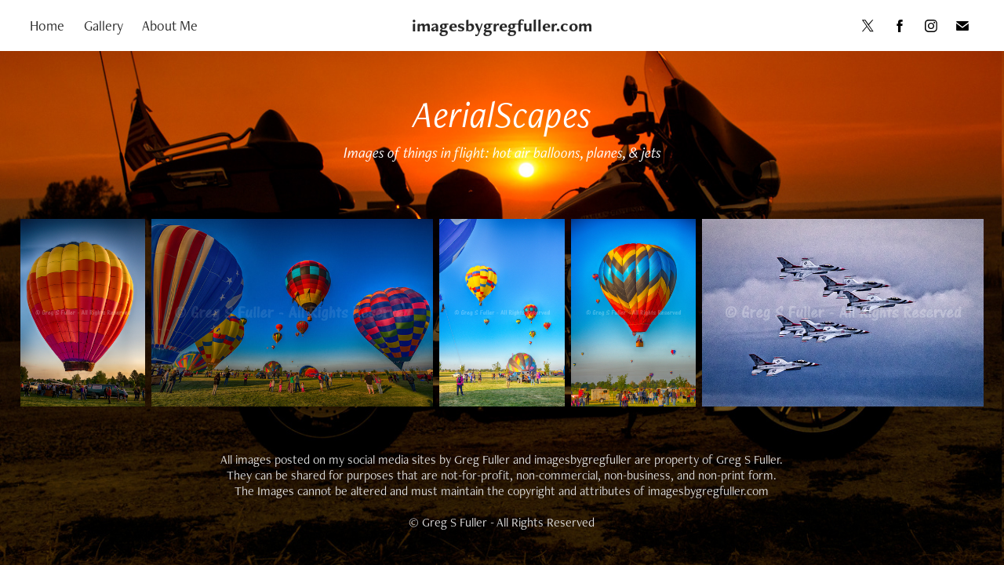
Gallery (103, 25)
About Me (170, 25)
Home (47, 25)
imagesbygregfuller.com (502, 25)
